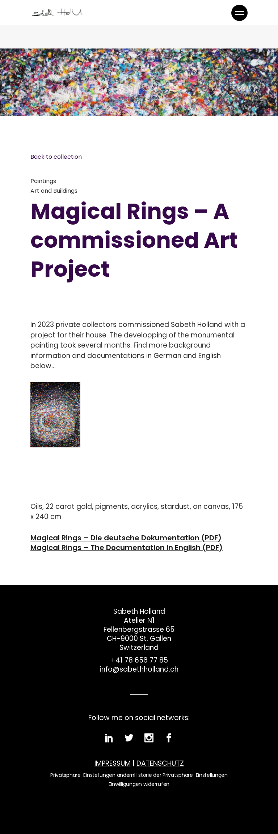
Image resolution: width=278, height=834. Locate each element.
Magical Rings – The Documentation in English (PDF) (126, 548)
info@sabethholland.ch (139, 669)
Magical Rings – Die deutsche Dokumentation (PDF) (126, 538)
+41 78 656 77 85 (139, 660)
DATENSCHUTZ (160, 763)
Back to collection (56, 157)
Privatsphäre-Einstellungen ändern (92, 775)
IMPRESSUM (112, 763)
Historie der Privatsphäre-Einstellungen (181, 775)
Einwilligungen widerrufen (139, 784)
